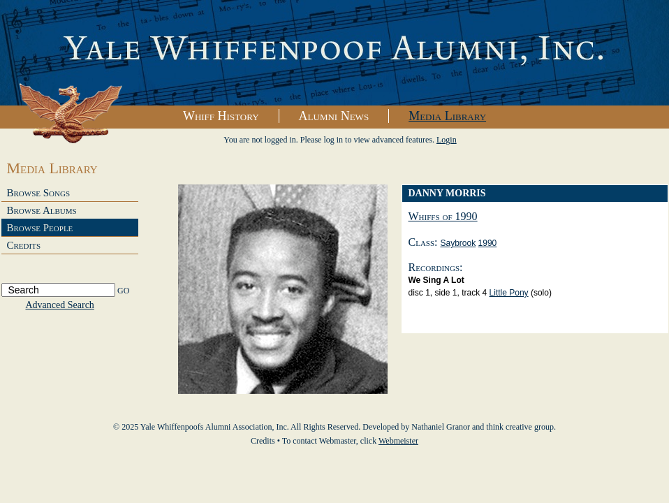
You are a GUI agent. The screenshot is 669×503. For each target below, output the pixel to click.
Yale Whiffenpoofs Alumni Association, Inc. (334, 53)
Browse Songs (39, 192)
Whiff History (221, 116)
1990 (487, 243)
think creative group (520, 427)
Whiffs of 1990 (443, 216)
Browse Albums (42, 210)
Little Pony (509, 293)
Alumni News (334, 116)
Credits (24, 245)
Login (446, 140)
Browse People (40, 227)
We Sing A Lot (436, 280)
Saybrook (458, 243)
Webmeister (398, 441)
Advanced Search (60, 305)
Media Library (447, 116)
